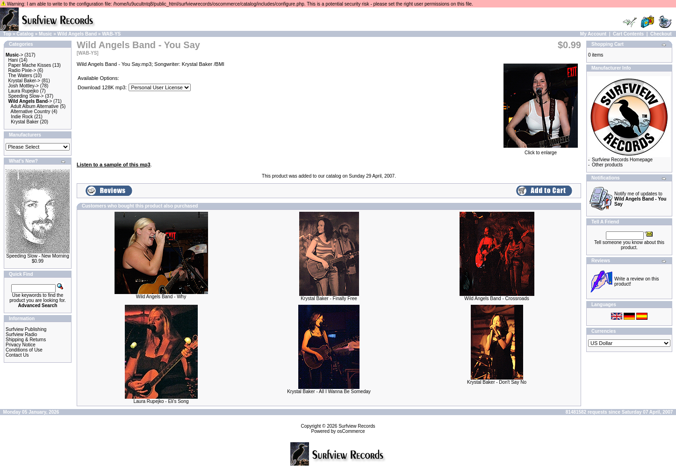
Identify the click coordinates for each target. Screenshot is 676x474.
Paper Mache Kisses (29, 65)
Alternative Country (30, 111)
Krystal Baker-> (24, 80)
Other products (607, 164)
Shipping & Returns (26, 339)
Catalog (25, 33)
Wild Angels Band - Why (161, 296)
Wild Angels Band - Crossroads (496, 298)
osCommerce (351, 431)
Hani (13, 60)
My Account (593, 33)
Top (7, 33)
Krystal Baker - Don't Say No (496, 382)
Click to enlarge (540, 150)
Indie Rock (22, 116)
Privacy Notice (21, 344)
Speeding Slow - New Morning (37, 256)
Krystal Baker (24, 121)
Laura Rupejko (23, 90)
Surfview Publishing (26, 329)
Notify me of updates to (640, 199)
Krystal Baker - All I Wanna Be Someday (329, 391)
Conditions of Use (24, 349)
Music (45, 33)
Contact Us (17, 355)
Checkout (661, 33)
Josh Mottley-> (23, 85)
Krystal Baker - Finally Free (329, 298)
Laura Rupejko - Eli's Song (160, 401)
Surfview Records (356, 426)
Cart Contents (628, 33)
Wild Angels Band (77, 33)
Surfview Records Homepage (622, 159)
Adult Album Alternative (35, 106)
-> (14, 54)
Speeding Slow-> (26, 96)
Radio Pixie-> (22, 70)
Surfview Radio (21, 334)
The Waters (20, 75)
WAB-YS (111, 33)
